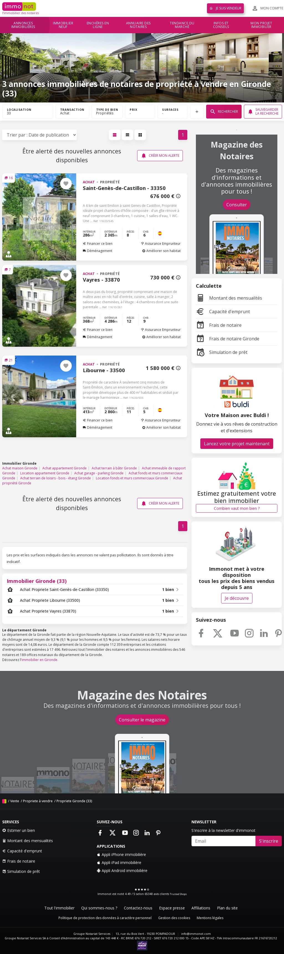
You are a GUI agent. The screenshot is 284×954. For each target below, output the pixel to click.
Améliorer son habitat (161, 250)
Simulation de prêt (221, 352)
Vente (14, 801)
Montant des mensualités (229, 298)
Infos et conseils (221, 25)
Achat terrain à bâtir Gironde (114, 468)
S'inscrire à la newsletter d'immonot (223, 830)
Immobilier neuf (63, 25)
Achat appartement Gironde (64, 468)
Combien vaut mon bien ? (237, 508)
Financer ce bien (97, 243)
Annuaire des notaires (138, 25)
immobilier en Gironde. (40, 659)
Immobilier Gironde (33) (37, 580)
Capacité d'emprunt (223, 311)
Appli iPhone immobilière (121, 854)
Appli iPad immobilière (119, 862)
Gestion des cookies (174, 918)
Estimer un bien (18, 830)
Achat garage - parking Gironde (99, 473)
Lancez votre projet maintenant (237, 444)
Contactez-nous (138, 908)
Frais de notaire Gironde (227, 338)
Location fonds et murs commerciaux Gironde (132, 478)
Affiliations (200, 908)
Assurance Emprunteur (161, 243)
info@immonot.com (196, 934)
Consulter (236, 205)
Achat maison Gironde (19, 468)
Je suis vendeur (225, 8)
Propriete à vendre (38, 801)
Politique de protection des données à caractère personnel (105, 918)
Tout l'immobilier (59, 908)
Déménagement (97, 250)
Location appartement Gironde (44, 473)
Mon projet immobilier (261, 25)
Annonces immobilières (23, 25)
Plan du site (227, 908)
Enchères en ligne (98, 25)
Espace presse (172, 908)
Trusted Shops (178, 894)
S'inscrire (268, 841)
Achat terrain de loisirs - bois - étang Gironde (55, 478)
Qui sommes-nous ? (99, 908)
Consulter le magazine (142, 720)
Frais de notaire (219, 325)
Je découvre (237, 598)
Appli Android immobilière (122, 870)
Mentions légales (210, 918)
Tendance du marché (182, 25)
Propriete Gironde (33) (74, 801)
